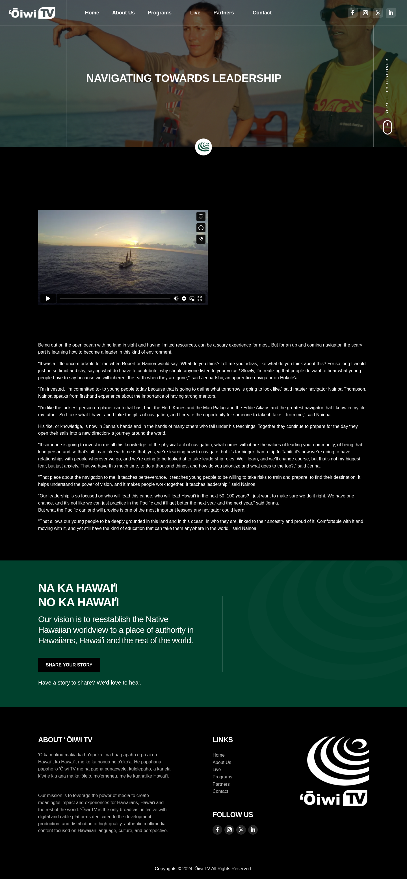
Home (92, 13)
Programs (160, 13)
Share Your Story (69, 665)
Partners (223, 13)
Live (195, 13)
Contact (262, 13)
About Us (123, 13)
